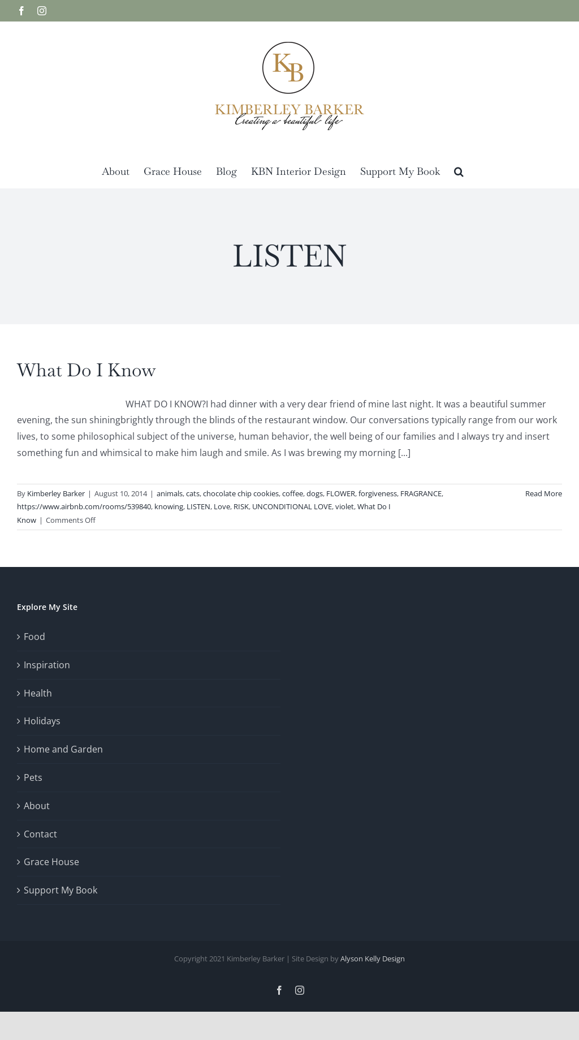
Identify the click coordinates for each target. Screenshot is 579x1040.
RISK (241, 506)
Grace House (51, 862)
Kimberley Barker (56, 493)
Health (38, 693)
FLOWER (340, 493)
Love (222, 506)
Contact (40, 834)
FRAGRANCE (421, 493)
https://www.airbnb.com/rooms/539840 (84, 506)
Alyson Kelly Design (372, 958)
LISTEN (198, 506)
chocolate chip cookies (241, 493)
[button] (459, 170)
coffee (292, 493)
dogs (314, 493)
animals (170, 493)
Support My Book (60, 890)
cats (193, 493)
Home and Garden (63, 749)
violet (344, 506)
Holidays (42, 721)
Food (34, 636)
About (37, 806)
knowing (168, 506)
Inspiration (47, 665)
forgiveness (377, 493)
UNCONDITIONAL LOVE (292, 506)
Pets (33, 777)
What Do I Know (86, 369)
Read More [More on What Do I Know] (543, 493)
